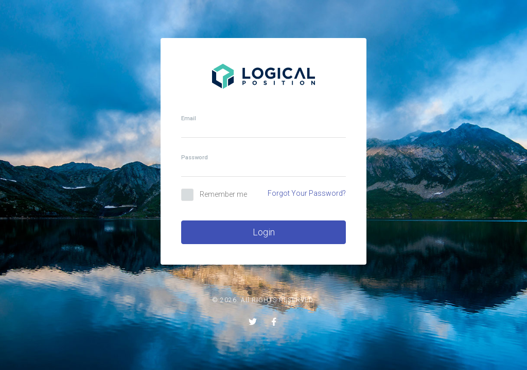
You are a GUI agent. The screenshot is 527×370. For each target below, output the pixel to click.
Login (264, 232)
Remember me (223, 194)
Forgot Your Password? (307, 193)
